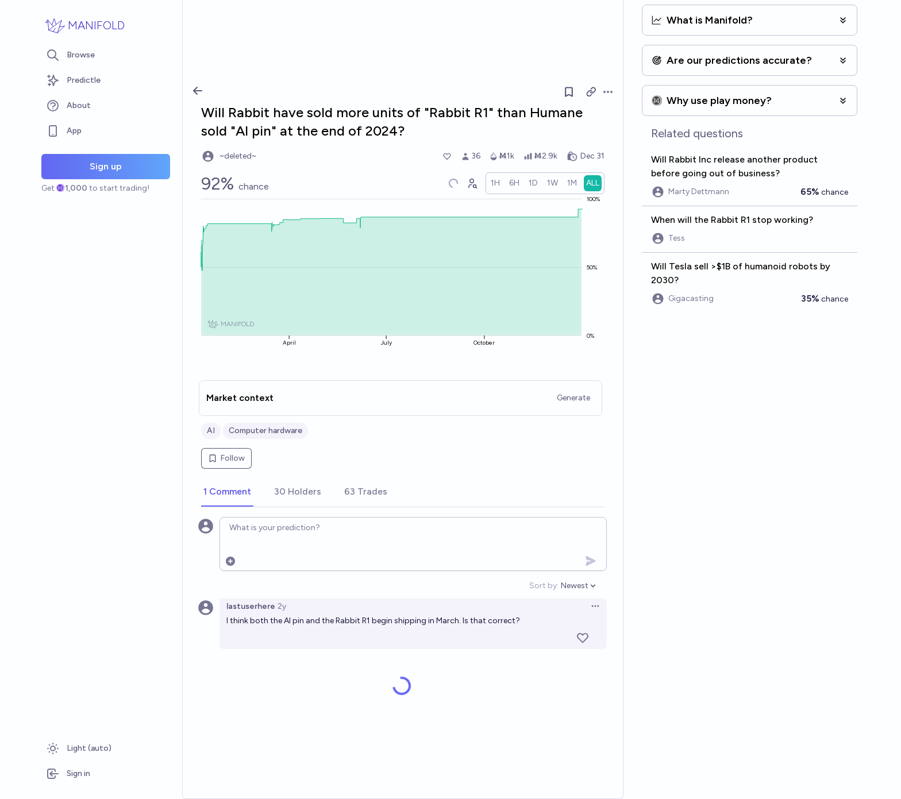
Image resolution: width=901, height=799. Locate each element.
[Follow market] (568, 92)
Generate (573, 398)
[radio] (495, 183)
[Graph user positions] (471, 183)
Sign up (106, 166)
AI (211, 430)
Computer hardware (265, 430)
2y (282, 606)
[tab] (227, 492)
